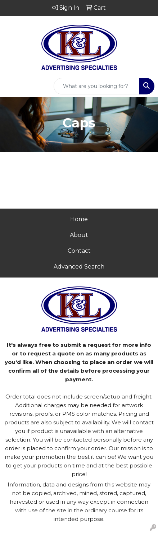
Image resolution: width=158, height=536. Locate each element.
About (79, 235)
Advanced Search (79, 266)
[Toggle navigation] (11, 86)
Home (79, 219)
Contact (79, 250)
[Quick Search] (96, 86)
